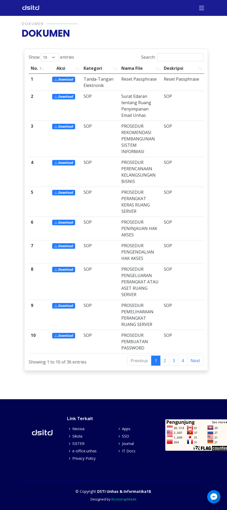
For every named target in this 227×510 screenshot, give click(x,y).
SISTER (78, 443)
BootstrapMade (123, 499)
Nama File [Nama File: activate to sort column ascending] (136, 68)
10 (37, 335)
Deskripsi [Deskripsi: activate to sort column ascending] (178, 68)
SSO (125, 436)
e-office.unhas (84, 451)
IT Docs (128, 451)
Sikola (77, 436)
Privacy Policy (84, 458)
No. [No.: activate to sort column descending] (38, 68)
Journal (128, 443)
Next (199, 361)
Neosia (78, 429)
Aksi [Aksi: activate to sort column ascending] (64, 68)
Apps (126, 429)
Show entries (55, 57)
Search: (176, 57)
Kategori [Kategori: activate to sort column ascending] (97, 68)
